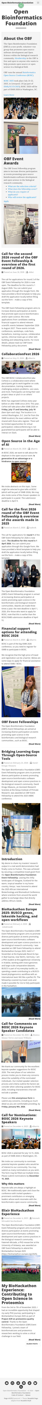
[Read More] (34, 349)
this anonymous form (22, 1098)
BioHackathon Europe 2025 (14, 951)
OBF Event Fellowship (11, 282)
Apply (6, 201)
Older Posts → (33, 1344)
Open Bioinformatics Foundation (17, 2)
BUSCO (5, 968)
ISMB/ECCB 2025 (12, 86)
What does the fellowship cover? (22, 189)
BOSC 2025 (9, 81)
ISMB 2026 (27, 643)
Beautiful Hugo (33, 1398)
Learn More (9, 95)
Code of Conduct (17, 1395)
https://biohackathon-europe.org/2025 (19, 1254)
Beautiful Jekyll (26, 1401)
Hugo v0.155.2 (9, 1398)
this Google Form (27, 291)
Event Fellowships (16, 729)
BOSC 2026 (6, 1153)
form (7, 1173)
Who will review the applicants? (22, 197)
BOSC (4, 614)
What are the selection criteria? (22, 186)
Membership (20, 58)
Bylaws (28, 1395)
